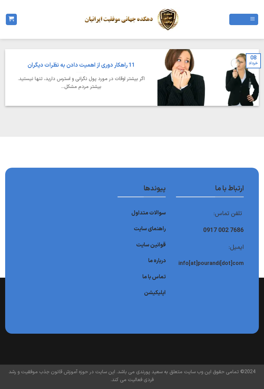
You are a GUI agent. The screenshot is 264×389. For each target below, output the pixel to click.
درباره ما (157, 261)
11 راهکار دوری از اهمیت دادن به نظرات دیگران (81, 65)
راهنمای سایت (150, 229)
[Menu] (243, 19)
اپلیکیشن (155, 293)
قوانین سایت (151, 245)
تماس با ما (154, 277)
